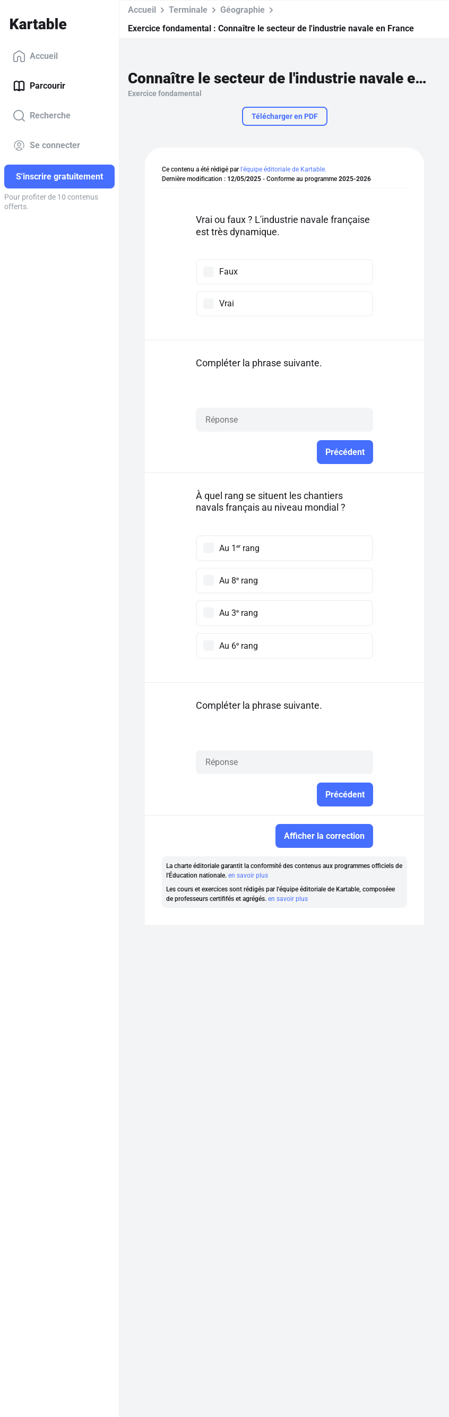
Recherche (42, 115)
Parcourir (39, 86)
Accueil (35, 56)
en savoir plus (248, 875)
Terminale (188, 10)
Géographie (242, 10)
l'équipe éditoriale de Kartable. (283, 169)
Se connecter (46, 145)
